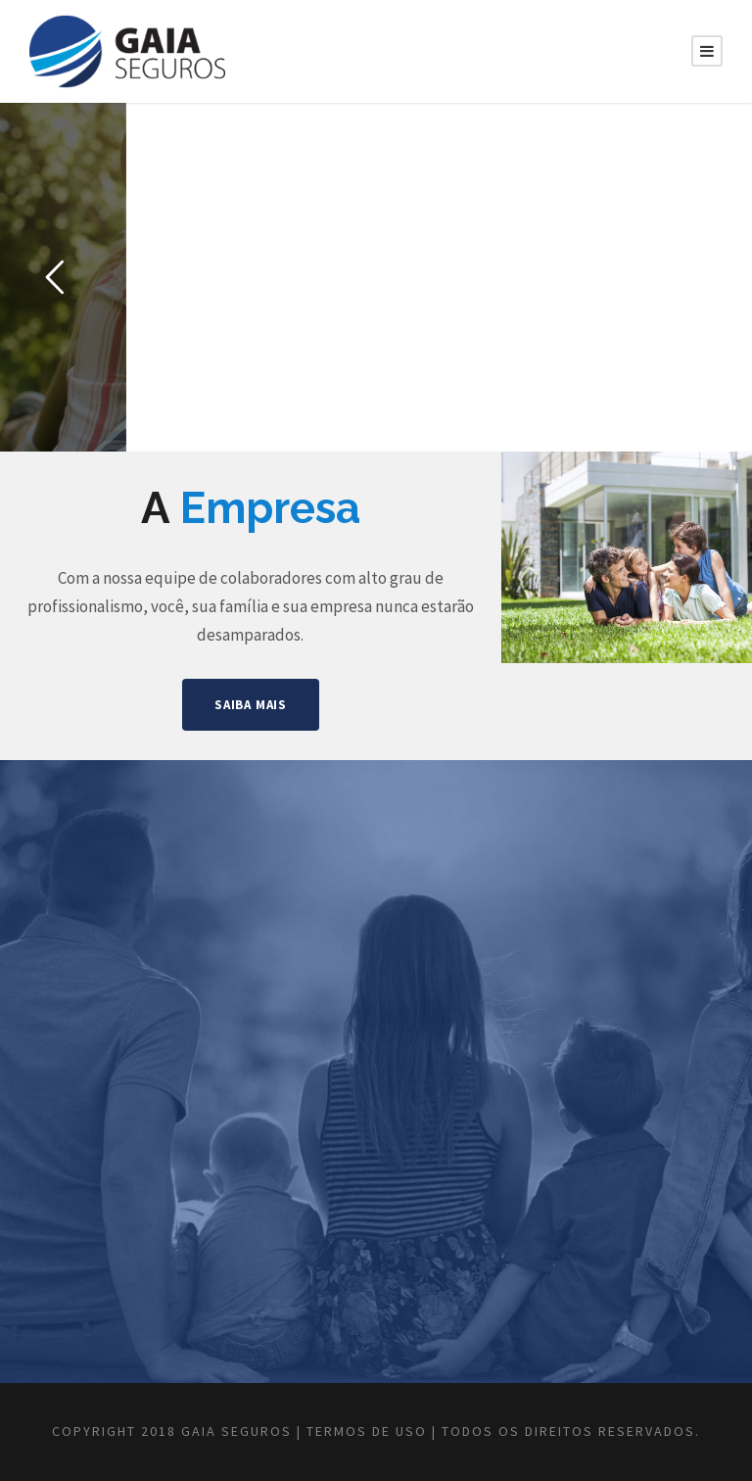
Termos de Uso (366, 1431)
